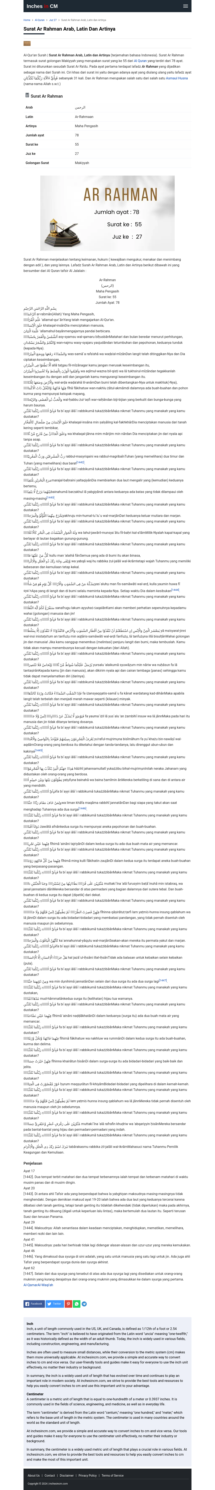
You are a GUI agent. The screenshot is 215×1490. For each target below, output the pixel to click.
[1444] (175, 589)
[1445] (39, 750)
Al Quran (140, 61)
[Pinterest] (68, 1304)
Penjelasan (33, 1163)
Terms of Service (113, 1475)
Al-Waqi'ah (45, 1285)
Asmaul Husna (177, 78)
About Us (34, 1475)
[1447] (163, 980)
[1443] (50, 497)
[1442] (80, 462)
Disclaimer (67, 1475)
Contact (50, 1475)
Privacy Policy (88, 1475)
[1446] (82, 808)
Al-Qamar (31, 1285)
